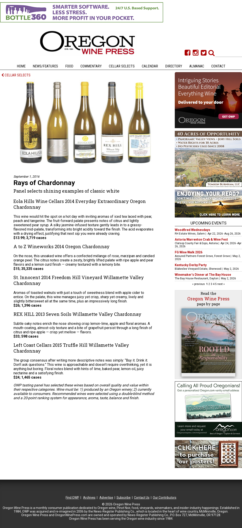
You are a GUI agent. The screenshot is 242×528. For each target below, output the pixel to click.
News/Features (45, 66)
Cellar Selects (122, 66)
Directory (173, 66)
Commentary (91, 66)
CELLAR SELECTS (15, 75)
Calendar (150, 66)
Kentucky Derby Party (191, 265)
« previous (198, 284)
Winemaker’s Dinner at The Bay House (203, 274)
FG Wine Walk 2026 (188, 252)
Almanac (196, 66)
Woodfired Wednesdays (192, 230)
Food (69, 66)
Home (21, 66)
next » (221, 284)
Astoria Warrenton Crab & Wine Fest (201, 239)
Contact (218, 66)
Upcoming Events (208, 223)
